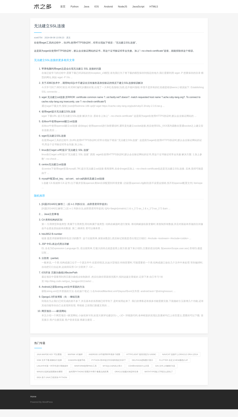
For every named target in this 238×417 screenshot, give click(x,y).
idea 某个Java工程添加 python (52, 377)
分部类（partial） (51, 258)
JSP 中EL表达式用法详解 (55, 244)
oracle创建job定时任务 (126, 371)
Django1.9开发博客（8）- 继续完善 (61, 297)
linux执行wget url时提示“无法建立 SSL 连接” (65, 150)
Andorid (108, 6)
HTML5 (154, 6)
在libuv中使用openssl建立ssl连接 (59, 121)
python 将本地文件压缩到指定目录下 (108, 360)
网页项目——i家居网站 (54, 311)
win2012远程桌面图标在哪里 (50, 371)
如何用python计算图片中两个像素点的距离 (89, 371)
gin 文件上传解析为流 (165, 366)
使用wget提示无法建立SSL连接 (59, 111)
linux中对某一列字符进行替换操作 (52, 366)
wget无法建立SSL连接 (54, 136)
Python (75, 6)
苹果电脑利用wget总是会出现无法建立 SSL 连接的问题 (71, 68)
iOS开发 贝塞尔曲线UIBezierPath (60, 272)
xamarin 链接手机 (76, 360)
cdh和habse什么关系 (138, 366)
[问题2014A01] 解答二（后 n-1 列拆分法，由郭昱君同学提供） (75, 204)
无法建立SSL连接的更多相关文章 (54, 60)
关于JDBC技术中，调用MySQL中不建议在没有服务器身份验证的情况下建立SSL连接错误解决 (92, 83)
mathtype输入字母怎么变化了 (158, 371)
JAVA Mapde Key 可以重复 (49, 354)
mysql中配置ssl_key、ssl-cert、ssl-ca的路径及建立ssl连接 (73, 178)
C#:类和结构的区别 (52, 219)
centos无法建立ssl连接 (54, 164)
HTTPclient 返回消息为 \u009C (141, 354)
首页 (62, 6)
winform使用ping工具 (85, 366)
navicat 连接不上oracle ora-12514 (180, 354)
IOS (96, 6)
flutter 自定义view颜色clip (173, 360)
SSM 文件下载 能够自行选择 (49, 360)
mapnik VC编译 (75, 354)
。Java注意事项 (50, 214)
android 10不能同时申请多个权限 (104, 354)
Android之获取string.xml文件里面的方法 (63, 287)
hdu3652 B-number (52, 234)
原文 (68, 37)
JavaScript (138, 6)
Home (33, 396)
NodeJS (122, 6)
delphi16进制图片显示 (142, 360)
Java (86, 6)
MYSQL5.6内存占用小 (112, 366)
